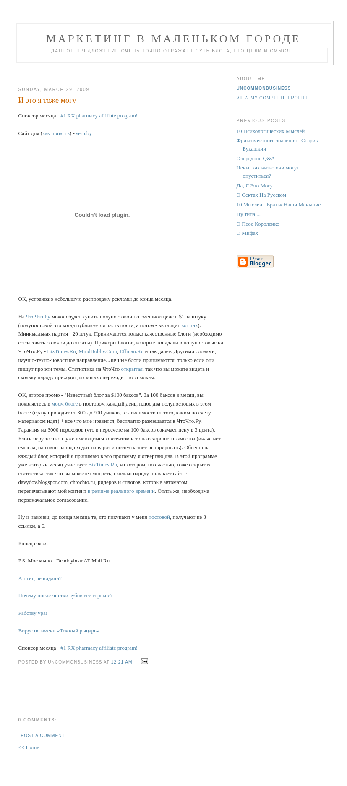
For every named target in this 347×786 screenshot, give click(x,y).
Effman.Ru (131, 351)
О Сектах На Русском (262, 195)
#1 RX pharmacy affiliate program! (99, 115)
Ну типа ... (249, 214)
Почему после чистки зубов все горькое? (65, 595)
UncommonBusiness (264, 88)
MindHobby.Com (97, 351)
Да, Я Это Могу (255, 185)
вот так (189, 325)
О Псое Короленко (258, 224)
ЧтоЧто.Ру (38, 316)
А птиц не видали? (40, 578)
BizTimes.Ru (61, 351)
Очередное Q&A (256, 158)
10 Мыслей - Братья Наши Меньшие (279, 204)
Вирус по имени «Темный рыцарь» (58, 630)
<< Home (28, 747)
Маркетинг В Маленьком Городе (173, 39)
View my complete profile (273, 98)
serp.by (84, 133)
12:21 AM (122, 662)
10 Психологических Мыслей (271, 131)
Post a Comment (43, 735)
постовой (159, 517)
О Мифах (247, 233)
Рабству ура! (33, 613)
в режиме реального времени (121, 491)
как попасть (56, 133)
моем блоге (65, 404)
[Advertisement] (118, 73)
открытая (132, 369)
